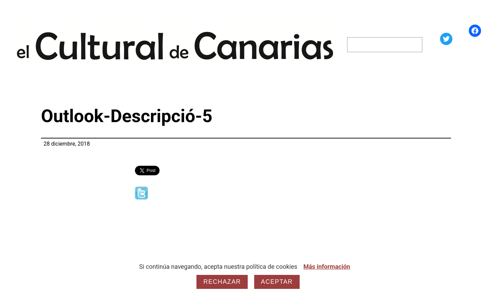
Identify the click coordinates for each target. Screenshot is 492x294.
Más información (326, 266)
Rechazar (222, 281)
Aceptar (277, 281)
